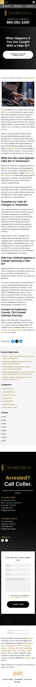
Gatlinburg (28, 648)
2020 (3, 437)
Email (18, 6)
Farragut (9, 646)
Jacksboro (29, 638)
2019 (3, 441)
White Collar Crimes (10, 407)
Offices (30, 6)
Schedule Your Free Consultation (18, 54)
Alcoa (3, 646)
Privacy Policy (22, 597)
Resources (28, 679)
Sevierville (17, 646)
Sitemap (17, 682)
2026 (3, 417)
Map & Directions (8, 510)
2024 (3, 424)
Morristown (28, 643)
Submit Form (18, 604)
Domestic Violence (9, 395)
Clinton (4, 648)
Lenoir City (26, 646)
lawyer (9, 127)
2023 (3, 427)
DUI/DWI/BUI (8, 401)
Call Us (6, 6)
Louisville (21, 650)
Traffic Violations (9, 404)
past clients (14, 148)
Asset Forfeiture (8, 389)
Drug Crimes (7, 398)
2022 (3, 430)
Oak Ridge (11, 648)
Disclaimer (11, 597)
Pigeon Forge (12, 650)
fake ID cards (6, 112)
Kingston (4, 653)
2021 (3, 434)
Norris (3, 650)
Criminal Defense (28, 78)
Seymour (27, 658)
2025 (3, 420)
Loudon (28, 650)
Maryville (19, 648)
